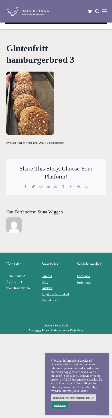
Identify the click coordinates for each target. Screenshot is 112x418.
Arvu (38, 330)
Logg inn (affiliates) (55, 294)
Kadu (65, 325)
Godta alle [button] (60, 405)
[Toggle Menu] (105, 11)
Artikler (47, 288)
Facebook (83, 276)
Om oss (47, 276)
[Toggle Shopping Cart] (90, 11)
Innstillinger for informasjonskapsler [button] (73, 397)
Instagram (84, 282)
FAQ (45, 282)
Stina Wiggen (17, 142)
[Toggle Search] (97, 11)
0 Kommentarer (55, 142)
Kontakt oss (50, 300)
